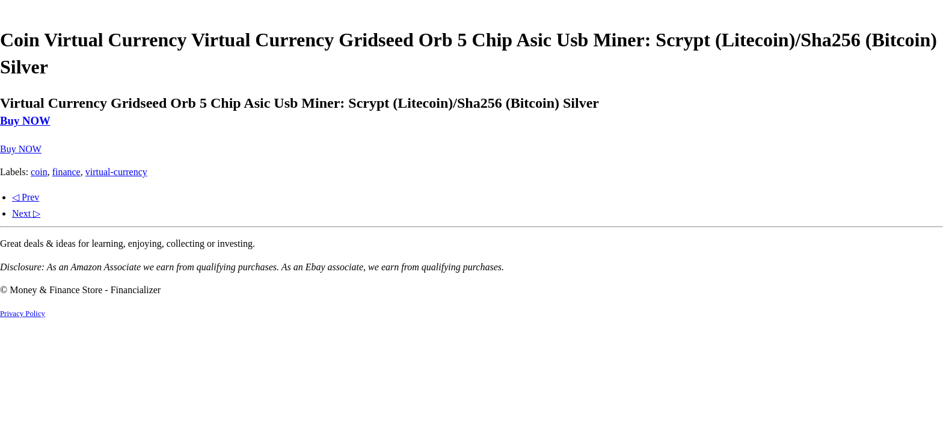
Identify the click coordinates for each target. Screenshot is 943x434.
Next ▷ (26, 213)
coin (39, 172)
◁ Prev (25, 197)
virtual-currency (116, 172)
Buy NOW (25, 120)
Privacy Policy (22, 313)
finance (66, 172)
